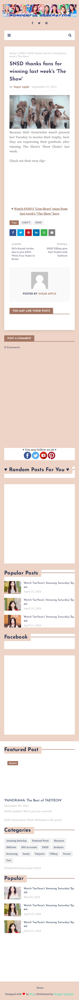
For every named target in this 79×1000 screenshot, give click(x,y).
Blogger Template (64, 994)
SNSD (22, 53)
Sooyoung (11, 853)
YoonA (67, 853)
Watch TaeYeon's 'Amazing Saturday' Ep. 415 (49, 890)
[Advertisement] (39, 523)
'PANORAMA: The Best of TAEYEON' (33, 800)
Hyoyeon (59, 840)
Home (12, 53)
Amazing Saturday (16, 840)
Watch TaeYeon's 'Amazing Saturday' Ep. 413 (49, 602)
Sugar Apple (21, 87)
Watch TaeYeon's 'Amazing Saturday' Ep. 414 (49, 585)
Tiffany (54, 853)
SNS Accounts (29, 847)
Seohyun (58, 847)
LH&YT (26, 222)
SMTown (11, 847)
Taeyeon (39, 853)
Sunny (26, 853)
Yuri (8, 860)
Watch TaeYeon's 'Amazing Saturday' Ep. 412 (49, 618)
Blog (32, 994)
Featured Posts (40, 840)
